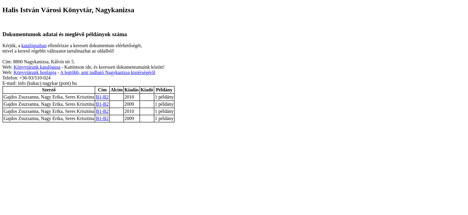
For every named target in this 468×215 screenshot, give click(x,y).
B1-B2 (102, 96)
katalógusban (34, 45)
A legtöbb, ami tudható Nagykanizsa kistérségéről (107, 72)
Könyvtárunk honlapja (34, 72)
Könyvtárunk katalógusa (36, 67)
